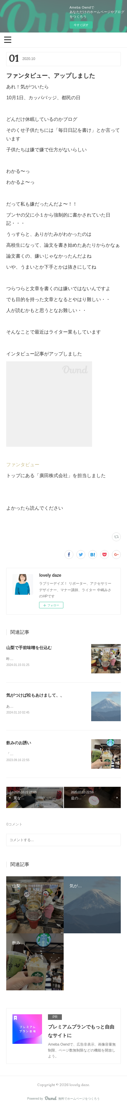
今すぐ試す (81, 25)
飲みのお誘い (18, 743)
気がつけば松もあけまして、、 (35, 695)
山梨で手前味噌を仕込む (29, 647)
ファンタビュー (22, 464)
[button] (7, 39)
